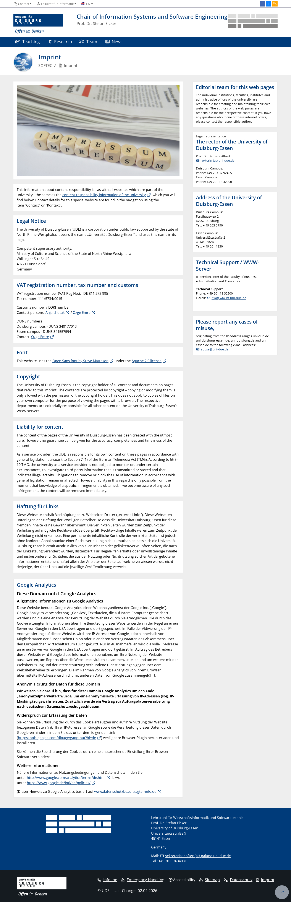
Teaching (27, 41)
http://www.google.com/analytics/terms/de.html (66, 777)
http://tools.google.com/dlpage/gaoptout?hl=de (57, 737)
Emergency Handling (142, 879)
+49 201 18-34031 (172, 861)
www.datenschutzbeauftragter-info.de (125, 791)
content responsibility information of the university (104, 194)
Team (88, 41)
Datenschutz (238, 879)
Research (60, 41)
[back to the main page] (253, 24)
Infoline (107, 879)
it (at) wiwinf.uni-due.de (229, 298)
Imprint (265, 879)
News (113, 41)
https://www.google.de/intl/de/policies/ (59, 782)
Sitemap (209, 879)
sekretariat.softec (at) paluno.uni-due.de (198, 855)
